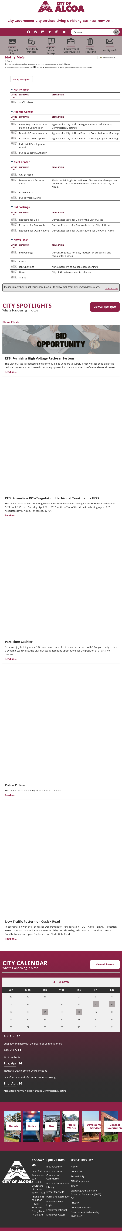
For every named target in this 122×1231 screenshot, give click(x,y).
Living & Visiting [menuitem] (69, 20)
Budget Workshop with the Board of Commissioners (33, 1043)
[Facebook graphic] (28, 32)
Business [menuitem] (89, 20)
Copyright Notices (81, 1207)
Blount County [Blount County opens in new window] (54, 1166)
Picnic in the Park (13, 1057)
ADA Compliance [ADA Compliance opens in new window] (80, 1180)
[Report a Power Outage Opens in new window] (51, 45)
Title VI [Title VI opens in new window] (74, 1185)
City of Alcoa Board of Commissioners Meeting (30, 1077)
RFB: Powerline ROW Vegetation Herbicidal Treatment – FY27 (52, 498)
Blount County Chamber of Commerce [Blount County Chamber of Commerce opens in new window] (54, 1175)
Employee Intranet (56, 1209)
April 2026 (61, 982)
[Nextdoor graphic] (50, 32)
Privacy (75, 1202)
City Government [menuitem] (21, 20)
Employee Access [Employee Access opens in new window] (56, 1214)
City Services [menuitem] (45, 20)
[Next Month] (114, 982)
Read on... (11, 372)
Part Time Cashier (19, 642)
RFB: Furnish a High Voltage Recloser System (39, 358)
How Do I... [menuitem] (106, 20)
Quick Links (55, 1160)
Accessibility (77, 1176)
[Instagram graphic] (57, 32)
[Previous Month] (7, 982)
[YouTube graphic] (64, 32)
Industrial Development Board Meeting (25, 1070)
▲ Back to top (111, 288)
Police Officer (15, 785)
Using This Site (82, 1160)
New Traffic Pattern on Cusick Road (32, 921)
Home (74, 1166)
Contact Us (77, 1171)
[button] (116, 32)
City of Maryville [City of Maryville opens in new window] (55, 1191)
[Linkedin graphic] (43, 32)
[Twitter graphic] (36, 32)
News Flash (10, 322)
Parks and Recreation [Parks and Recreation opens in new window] (58, 1196)
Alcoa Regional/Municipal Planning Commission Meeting (35, 1090)
